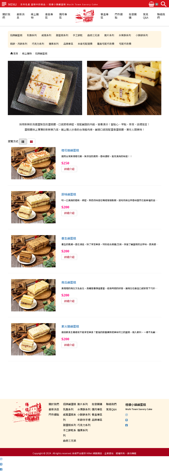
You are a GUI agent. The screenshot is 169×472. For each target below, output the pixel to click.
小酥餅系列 (144, 35)
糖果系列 (54, 43)
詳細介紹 (69, 169)
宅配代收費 (127, 43)
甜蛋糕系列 (63, 35)
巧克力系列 (38, 43)
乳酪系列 (32, 35)
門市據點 (119, 15)
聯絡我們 (161, 15)
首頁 (14, 53)
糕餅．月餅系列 (18, 43)
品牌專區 (69, 43)
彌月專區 (63, 15)
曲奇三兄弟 (95, 35)
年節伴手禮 (83, 420)
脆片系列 (111, 35)
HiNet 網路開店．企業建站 (99, 453)
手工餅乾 (79, 35)
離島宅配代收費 (107, 43)
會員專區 (49, 15)
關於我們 (6, 15)
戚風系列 (47, 35)
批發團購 (133, 15)
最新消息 (20, 15)
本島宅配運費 (86, 43)
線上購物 (35, 15)
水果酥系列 (127, 35)
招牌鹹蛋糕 (16, 35)
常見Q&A (145, 15)
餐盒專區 (104, 15)
